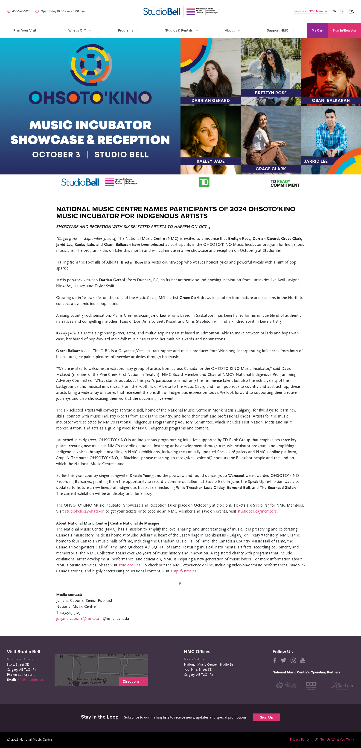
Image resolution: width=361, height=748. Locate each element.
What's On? (79, 30)
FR (341, 11)
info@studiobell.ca (30, 680)
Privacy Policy (299, 740)
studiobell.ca (129, 565)
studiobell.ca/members (257, 511)
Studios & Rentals (181, 30)
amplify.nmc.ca (184, 571)
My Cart (317, 30)
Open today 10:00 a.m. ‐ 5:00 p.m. (63, 11)
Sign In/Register (344, 30)
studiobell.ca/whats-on (85, 511)
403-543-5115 (21, 11)
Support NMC (280, 30)
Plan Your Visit (27, 30)
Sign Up (266, 717)
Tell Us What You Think (334, 740)
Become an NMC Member (310, 11)
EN (334, 11)
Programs (128, 30)
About (232, 30)
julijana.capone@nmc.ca (77, 619)
